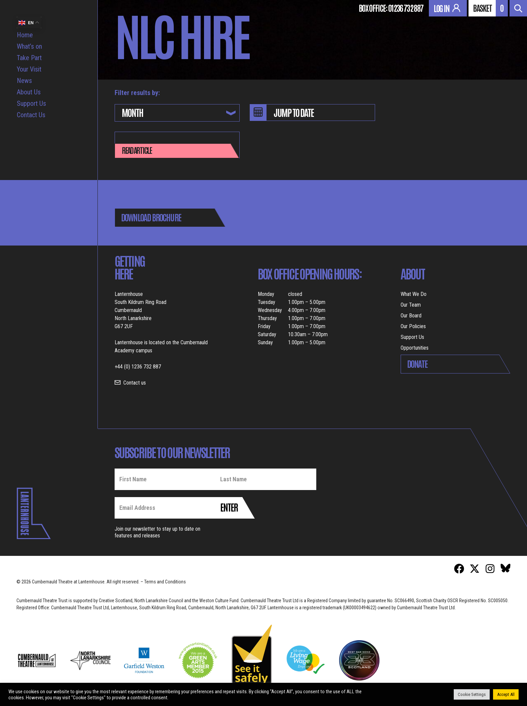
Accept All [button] (506, 694)
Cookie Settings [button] (472, 694)
